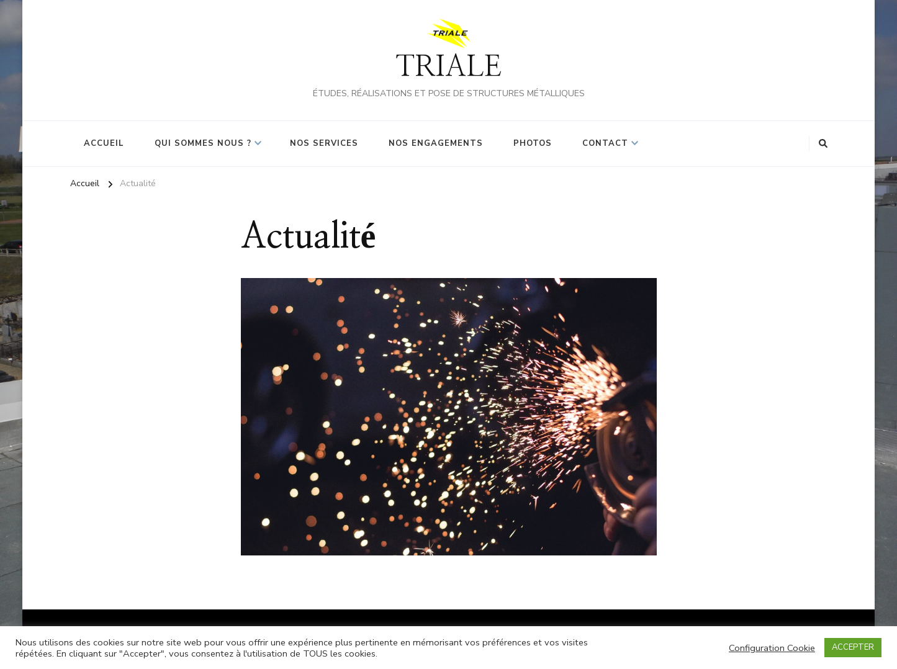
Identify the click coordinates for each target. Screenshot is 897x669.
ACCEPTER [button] (853, 647)
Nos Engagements (436, 143)
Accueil (104, 143)
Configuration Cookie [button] (772, 647)
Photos (532, 143)
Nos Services (324, 143)
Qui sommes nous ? (203, 143)
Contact (605, 143)
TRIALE (448, 67)
